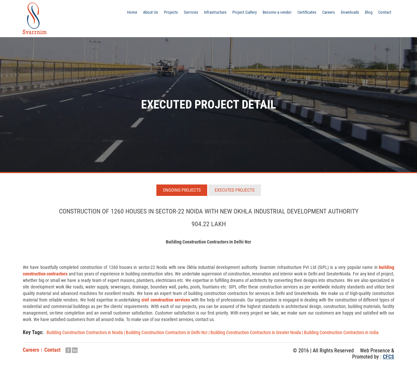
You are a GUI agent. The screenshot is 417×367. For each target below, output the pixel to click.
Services (178, 14)
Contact (384, 14)
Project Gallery (235, 14)
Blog (367, 14)
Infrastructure (204, 14)
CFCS (388, 357)
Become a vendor (269, 14)
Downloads (347, 14)
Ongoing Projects (182, 190)
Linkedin (75, 350)
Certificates (301, 14)
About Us (136, 14)
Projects (157, 14)
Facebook (68, 350)
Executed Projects (234, 190)
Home (116, 14)
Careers (325, 14)
